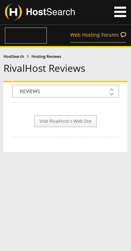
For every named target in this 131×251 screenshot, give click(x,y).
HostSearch (13, 56)
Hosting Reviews (46, 56)
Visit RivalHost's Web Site (65, 121)
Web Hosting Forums (94, 34)
